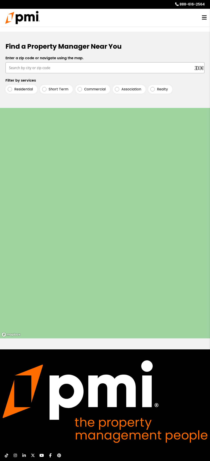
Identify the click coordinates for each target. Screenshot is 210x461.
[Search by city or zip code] (100, 68)
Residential (23, 89)
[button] (6, 455)
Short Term (58, 89)
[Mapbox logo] (11, 334)
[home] (22, 17)
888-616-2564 (192, 4)
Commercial (95, 89)
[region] (105, 223)
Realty (162, 89)
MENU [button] (204, 17)
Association (131, 89)
